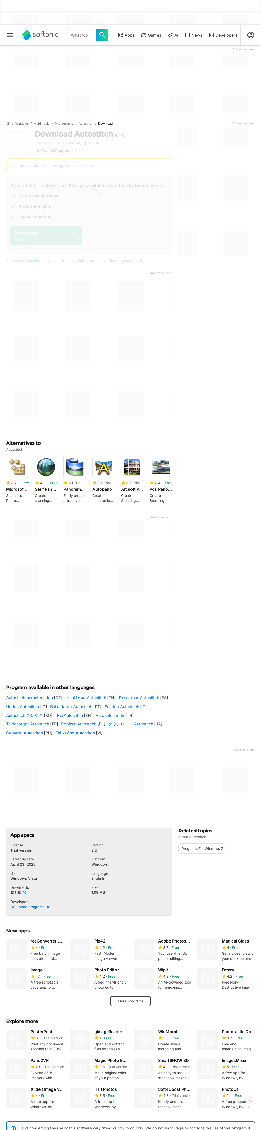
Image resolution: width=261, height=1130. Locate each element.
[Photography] (64, 124)
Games (151, 35)
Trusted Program (53, 150)
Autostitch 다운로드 (24, 715)
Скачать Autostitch (24, 732)
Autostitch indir (110, 715)
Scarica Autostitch (122, 706)
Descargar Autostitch (139, 697)
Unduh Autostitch (22, 706)
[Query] (81, 35)
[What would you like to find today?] (102, 35)
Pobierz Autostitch (78, 724)
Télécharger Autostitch (27, 724)
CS (12, 907)
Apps (126, 35)
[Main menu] (10, 35)
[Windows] (22, 124)
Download (80, 134)
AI (172, 35)
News (193, 35)
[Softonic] (40, 35)
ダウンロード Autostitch (130, 724)
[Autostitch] (86, 124)
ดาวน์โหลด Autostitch (86, 697)
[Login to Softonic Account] (251, 35)
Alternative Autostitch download (33, 260)
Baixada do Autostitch (71, 706)
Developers (222, 35)
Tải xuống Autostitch (75, 732)
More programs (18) (35, 907)
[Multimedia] (42, 124)
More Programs (130, 1001)
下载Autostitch (69, 715)
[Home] (8, 123)
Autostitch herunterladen (29, 697)
